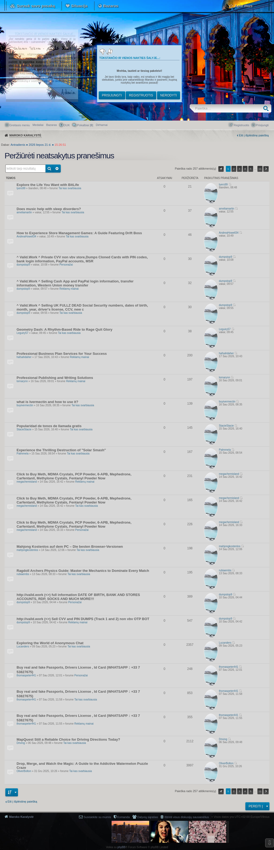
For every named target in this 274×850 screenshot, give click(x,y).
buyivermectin (25, 405)
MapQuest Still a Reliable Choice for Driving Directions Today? (68, 739)
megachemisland (27, 481)
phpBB (121, 847)
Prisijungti (112, 95)
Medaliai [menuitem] (37, 124)
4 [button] (245, 168)
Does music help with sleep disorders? (49, 209)
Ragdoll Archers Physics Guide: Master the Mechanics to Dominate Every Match (83, 571)
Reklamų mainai (69, 288)
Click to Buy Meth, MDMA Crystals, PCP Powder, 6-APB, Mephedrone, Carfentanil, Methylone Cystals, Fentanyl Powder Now (74, 476)
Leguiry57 (22, 332)
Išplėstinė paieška (57, 169)
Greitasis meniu (19, 125)
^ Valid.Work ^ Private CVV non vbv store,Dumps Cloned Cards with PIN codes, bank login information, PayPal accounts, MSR (82, 259)
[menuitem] (102, 125)
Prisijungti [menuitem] (262, 125)
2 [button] (234, 168)
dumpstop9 (23, 264)
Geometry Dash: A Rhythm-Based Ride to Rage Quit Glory (64, 329)
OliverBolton (24, 771)
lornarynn (22, 381)
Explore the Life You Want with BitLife (48, 185)
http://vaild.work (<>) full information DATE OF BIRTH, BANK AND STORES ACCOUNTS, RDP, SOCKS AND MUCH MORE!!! (78, 597)
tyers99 (21, 188)
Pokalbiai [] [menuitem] (85, 125)
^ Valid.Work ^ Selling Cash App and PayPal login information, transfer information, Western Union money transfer (75, 283)
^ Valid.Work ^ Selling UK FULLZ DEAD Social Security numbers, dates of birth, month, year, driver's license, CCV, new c (82, 307)
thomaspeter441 (26, 675)
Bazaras (111, 5)
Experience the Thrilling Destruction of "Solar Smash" (61, 450)
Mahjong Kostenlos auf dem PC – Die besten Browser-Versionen (70, 547)
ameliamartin (24, 212)
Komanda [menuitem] (123, 817)
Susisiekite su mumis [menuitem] (97, 817)
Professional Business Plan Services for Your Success (62, 354)
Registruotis (141, 95)
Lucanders (23, 646)
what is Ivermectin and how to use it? (47, 402)
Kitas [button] (266, 169)
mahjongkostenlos (27, 550)
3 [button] (239, 168)
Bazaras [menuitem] (51, 124)
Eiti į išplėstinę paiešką (254, 135)
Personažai (66, 264)
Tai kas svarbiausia (70, 188)
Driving (21, 742)
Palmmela (22, 453)
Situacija (79, 5)
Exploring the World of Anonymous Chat (50, 643)
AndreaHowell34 (26, 236)
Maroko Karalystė (21, 816)
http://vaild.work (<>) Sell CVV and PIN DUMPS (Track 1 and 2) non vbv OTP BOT (83, 619)
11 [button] (259, 168)
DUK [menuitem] (67, 125)
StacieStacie (24, 429)
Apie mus (243, 5)
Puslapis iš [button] (221, 169)
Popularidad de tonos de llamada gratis (49, 426)
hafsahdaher (24, 357)
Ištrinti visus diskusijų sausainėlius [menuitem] (186, 817)
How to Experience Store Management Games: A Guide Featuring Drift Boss (79, 233)
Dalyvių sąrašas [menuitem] (147, 817)
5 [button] (251, 168)
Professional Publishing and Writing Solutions (55, 378)
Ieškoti (267, 108)
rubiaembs (23, 574)
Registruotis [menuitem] (241, 125)
